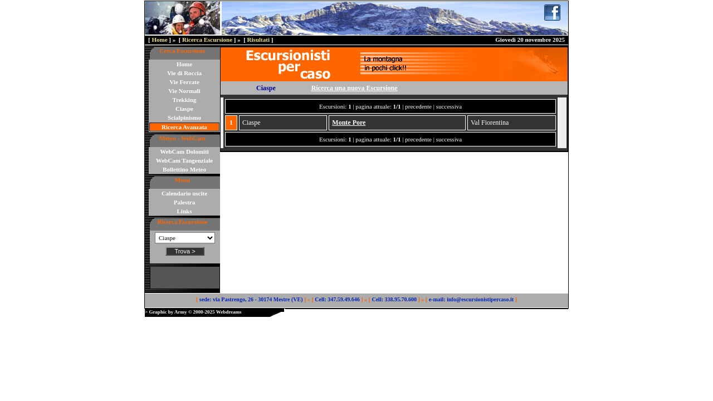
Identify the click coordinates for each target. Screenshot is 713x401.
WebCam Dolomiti (184, 151)
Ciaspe (184, 108)
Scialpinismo (184, 117)
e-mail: (437, 299)
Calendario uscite (184, 193)
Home (159, 39)
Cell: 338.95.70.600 (394, 299)
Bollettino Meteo (184, 169)
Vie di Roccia (184, 73)
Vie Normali (184, 90)
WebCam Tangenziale (184, 160)
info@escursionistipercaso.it (480, 299)
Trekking (185, 99)
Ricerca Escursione (207, 39)
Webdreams (229, 312)
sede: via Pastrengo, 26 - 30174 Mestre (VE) (251, 299)
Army (180, 312)
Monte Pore (348, 122)
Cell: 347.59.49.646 (337, 299)
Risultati (258, 39)
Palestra (184, 202)
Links (184, 211)
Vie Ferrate (184, 82)
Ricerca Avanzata (184, 127)
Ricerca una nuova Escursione (354, 88)
